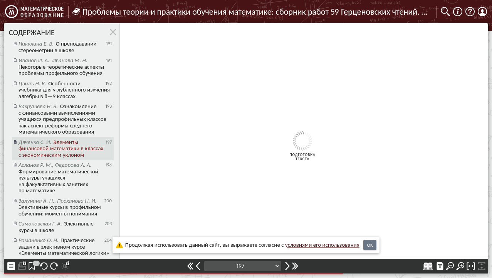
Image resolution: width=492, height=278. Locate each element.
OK (370, 245)
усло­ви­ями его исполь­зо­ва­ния (322, 244)
